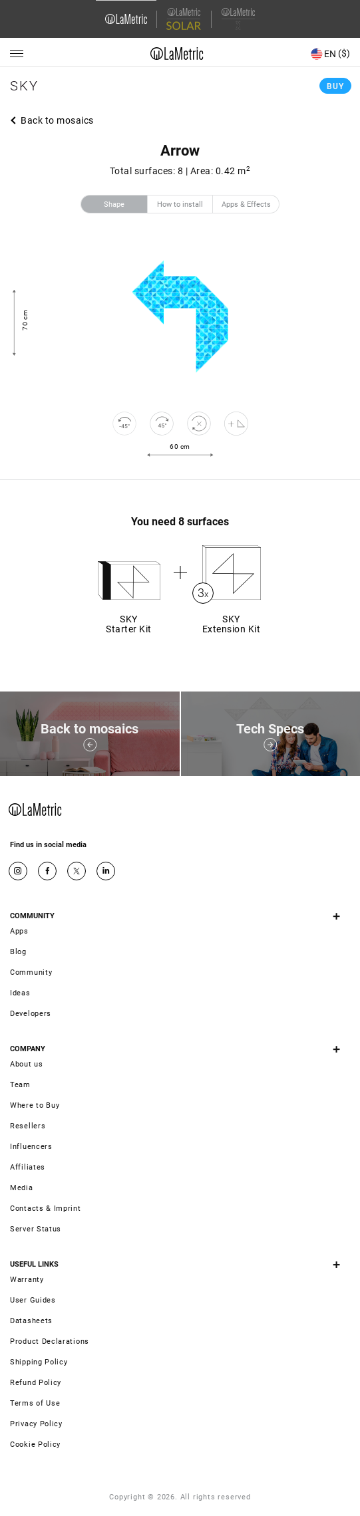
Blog (18, 951)
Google (105, 871)
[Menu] (16, 54)
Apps (19, 931)
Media (21, 1188)
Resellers (27, 1126)
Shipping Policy (39, 1362)
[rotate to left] (124, 424)
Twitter (76, 871)
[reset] (199, 424)
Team (20, 1084)
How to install (180, 204)
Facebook (47, 871)
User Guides (33, 1300)
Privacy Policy (36, 1424)
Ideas (20, 993)
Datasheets (31, 1321)
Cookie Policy (35, 1444)
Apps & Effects (246, 204)
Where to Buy (34, 1105)
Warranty (27, 1279)
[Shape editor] (236, 424)
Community (31, 972)
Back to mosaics (57, 120)
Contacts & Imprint (45, 1208)
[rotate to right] (162, 424)
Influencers (31, 1146)
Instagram (18, 871)
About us (26, 1064)
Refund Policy (35, 1382)
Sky (24, 86)
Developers (30, 1013)
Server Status (35, 1229)
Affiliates (27, 1167)
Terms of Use (35, 1403)
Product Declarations (49, 1341)
